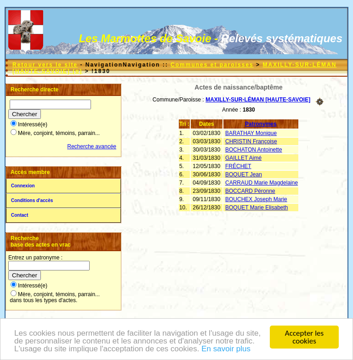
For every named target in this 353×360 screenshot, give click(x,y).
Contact (19, 215)
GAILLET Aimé (243, 158)
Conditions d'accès (32, 200)
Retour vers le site (45, 65)
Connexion (23, 185)
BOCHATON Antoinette (253, 149)
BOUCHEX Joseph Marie (256, 199)
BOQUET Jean (243, 174)
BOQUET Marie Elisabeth (256, 207)
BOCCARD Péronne (250, 191)
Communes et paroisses (212, 65)
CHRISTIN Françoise (251, 141)
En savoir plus (226, 349)
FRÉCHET (238, 166)
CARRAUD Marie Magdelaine (261, 183)
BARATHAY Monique (251, 133)
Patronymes (261, 124)
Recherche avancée (91, 146)
